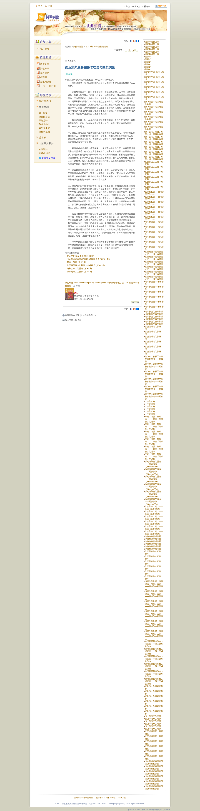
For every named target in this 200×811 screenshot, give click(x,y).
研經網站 (43, 73)
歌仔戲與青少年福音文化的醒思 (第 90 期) (86, 265)
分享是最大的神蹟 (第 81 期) (79, 271)
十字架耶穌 (150, 401)
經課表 (42, 77)
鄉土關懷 (43, 113)
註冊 (50, 6)
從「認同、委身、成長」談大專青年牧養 (154, 133)
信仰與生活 (44, 131)
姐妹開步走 (44, 116)
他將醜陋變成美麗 (153, 536)
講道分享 (43, 64)
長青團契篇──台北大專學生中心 (154, 193)
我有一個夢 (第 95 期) (76, 262)
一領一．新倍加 (46, 86)
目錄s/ (147, 57)
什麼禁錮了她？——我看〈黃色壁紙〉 (154, 507)
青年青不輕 (44, 128)
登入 (40, 6)
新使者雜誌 (44, 153)
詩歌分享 (43, 68)
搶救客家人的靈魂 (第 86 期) (79, 268)
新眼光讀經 (44, 81)
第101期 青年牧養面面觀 (97, 46)
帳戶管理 (45, 48)
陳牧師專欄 (45, 101)
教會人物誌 (44, 124)
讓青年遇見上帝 (152, 42)
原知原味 (43, 120)
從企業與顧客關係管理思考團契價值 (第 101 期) (88, 259)
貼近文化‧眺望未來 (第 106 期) (80, 256)
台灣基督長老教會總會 (83, 797)
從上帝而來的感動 (153, 716)
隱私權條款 (110, 797)
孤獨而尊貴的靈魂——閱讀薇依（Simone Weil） (153, 464)
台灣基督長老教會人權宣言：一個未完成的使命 (154, 643)
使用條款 (99, 797)
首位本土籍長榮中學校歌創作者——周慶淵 (154, 359)
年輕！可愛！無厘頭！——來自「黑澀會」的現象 (154, 419)
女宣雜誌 (43, 149)
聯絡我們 (122, 797)
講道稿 (42, 137)
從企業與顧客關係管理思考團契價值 (154, 762)
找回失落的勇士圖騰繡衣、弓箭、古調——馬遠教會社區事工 (154, 585)
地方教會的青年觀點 (154, 311)
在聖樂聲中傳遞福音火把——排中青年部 (154, 252)
